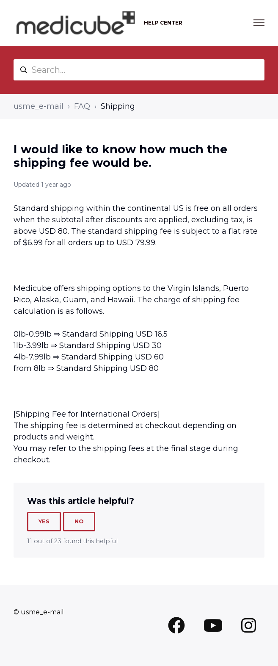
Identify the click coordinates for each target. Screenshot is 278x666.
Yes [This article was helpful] (44, 521)
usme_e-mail (38, 106)
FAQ (82, 106)
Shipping (118, 106)
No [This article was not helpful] (79, 521)
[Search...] (139, 69)
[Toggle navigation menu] (259, 23)
